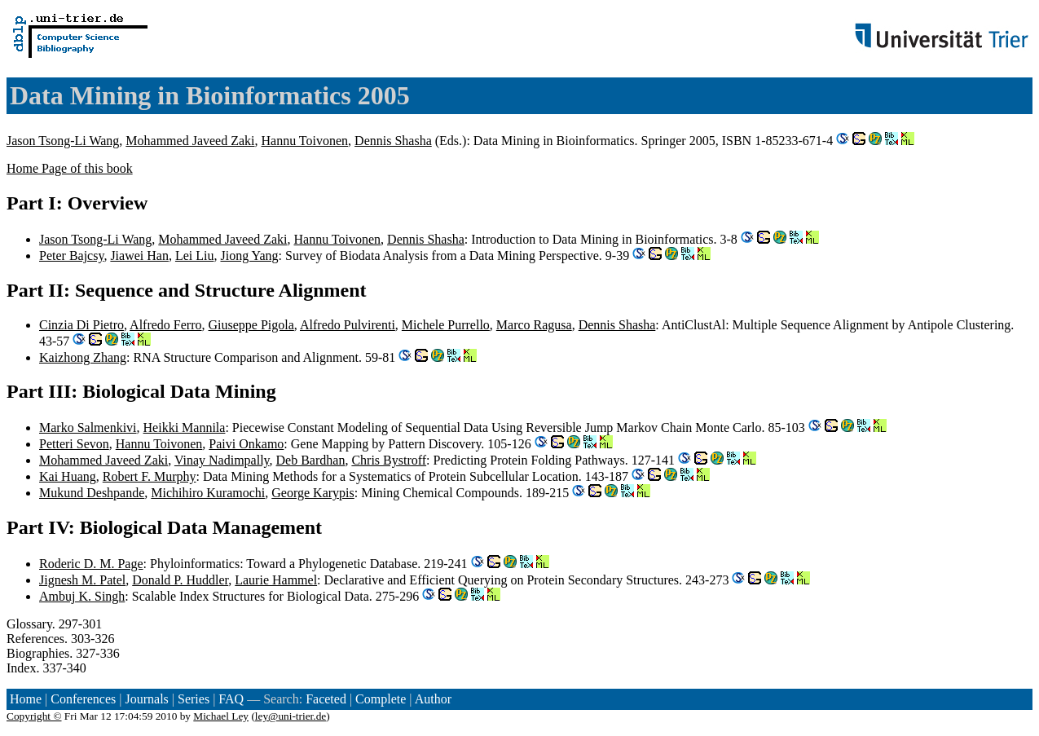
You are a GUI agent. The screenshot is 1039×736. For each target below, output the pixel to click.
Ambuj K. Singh (82, 596)
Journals (146, 699)
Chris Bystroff (388, 460)
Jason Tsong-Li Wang (63, 141)
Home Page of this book (70, 168)
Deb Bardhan (311, 460)
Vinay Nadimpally (222, 460)
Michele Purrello (446, 325)
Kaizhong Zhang (82, 357)
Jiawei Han (139, 255)
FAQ (231, 699)
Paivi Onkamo (246, 444)
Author (433, 699)
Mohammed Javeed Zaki (189, 141)
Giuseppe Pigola (251, 325)
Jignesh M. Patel (82, 580)
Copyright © (34, 716)
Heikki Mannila (184, 427)
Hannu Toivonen (305, 141)
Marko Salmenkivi (88, 427)
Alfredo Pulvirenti (347, 325)
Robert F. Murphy (149, 476)
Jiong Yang (249, 255)
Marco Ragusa (534, 325)
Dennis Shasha (393, 141)
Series (193, 699)
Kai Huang (67, 476)
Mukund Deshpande (91, 493)
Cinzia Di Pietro (81, 325)
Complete (380, 699)
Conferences (83, 699)
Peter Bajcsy (71, 255)
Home (26, 699)
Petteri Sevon (74, 444)
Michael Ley (221, 716)
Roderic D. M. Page (91, 564)
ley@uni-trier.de (290, 716)
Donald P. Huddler (180, 580)
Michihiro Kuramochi (208, 493)
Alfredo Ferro (165, 325)
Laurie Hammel (276, 580)
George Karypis (312, 493)
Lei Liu (194, 255)
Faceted (326, 699)
